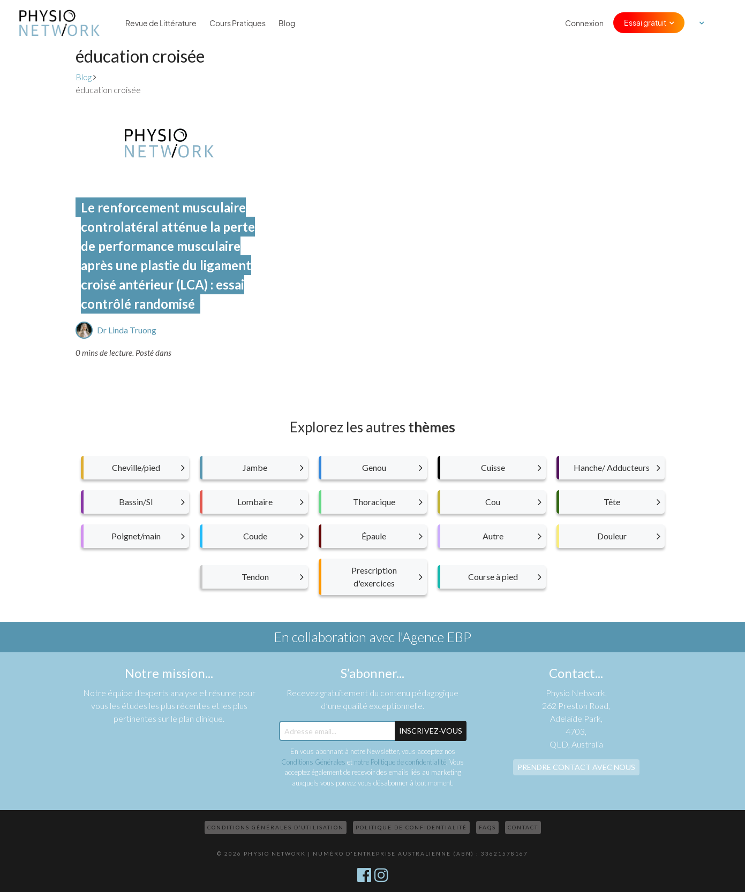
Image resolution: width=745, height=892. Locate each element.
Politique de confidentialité (411, 827)
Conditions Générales (313, 762)
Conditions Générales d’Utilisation (275, 827)
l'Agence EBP (434, 637)
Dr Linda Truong (126, 330)
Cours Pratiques (237, 23)
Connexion (584, 23)
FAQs (487, 827)
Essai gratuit (645, 22)
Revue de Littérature (161, 23)
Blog (287, 23)
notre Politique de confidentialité (400, 762)
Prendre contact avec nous (576, 767)
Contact (523, 827)
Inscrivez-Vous (430, 730)
